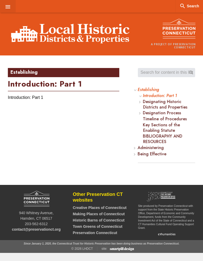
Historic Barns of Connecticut (99, 220)
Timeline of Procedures (165, 119)
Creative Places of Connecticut (99, 208)
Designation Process (162, 113)
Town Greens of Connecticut (97, 226)
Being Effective (152, 154)
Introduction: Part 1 (160, 96)
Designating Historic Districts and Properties (165, 104)
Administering (151, 148)
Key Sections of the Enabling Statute (161, 127)
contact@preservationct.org (36, 229)
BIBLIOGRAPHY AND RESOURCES (162, 139)
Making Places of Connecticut (99, 214)
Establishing (148, 90)
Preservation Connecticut (95, 233)
